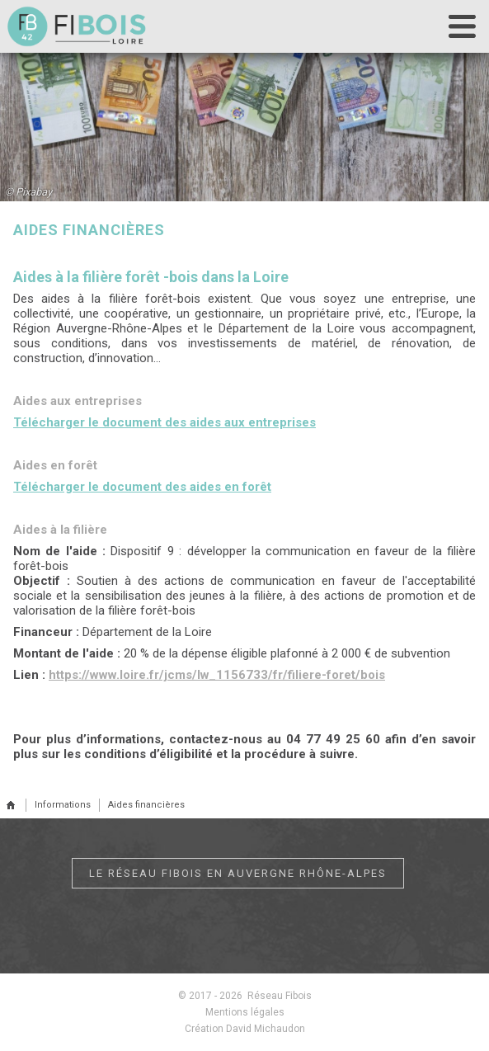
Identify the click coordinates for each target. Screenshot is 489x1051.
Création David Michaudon (245, 1029)
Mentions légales (244, 1012)
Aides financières (146, 804)
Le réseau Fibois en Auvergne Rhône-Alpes (238, 873)
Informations (63, 804)
